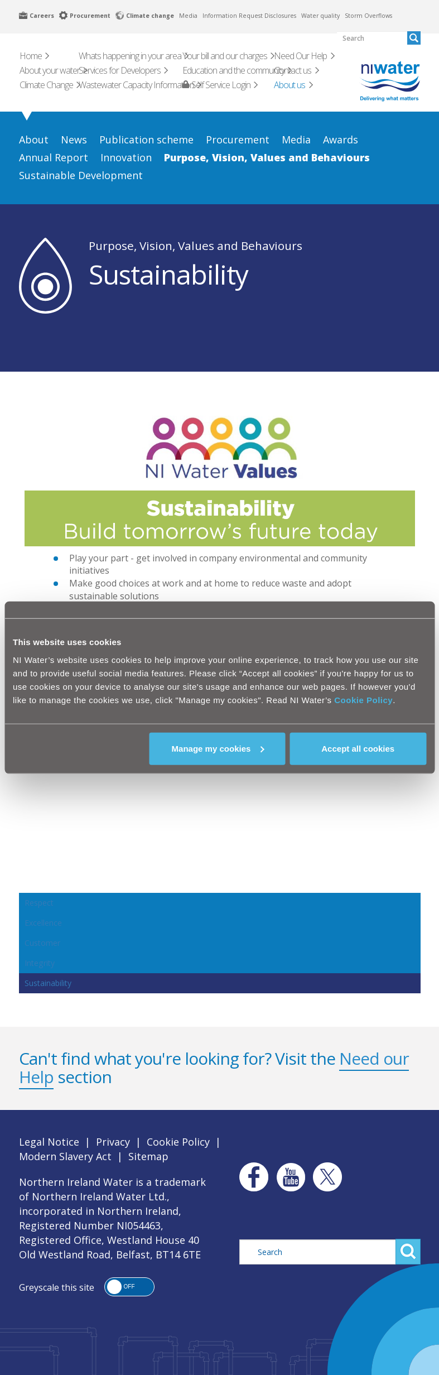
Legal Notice (49, 1141)
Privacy (113, 1141)
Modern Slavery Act (65, 1156)
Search (408, 1252)
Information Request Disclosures (249, 16)
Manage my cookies (218, 748)
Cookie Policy (363, 699)
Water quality (320, 16)
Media (188, 16)
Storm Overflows (368, 16)
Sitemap (148, 1156)
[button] (129, 1286)
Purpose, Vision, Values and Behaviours (195, 245)
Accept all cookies (357, 748)
